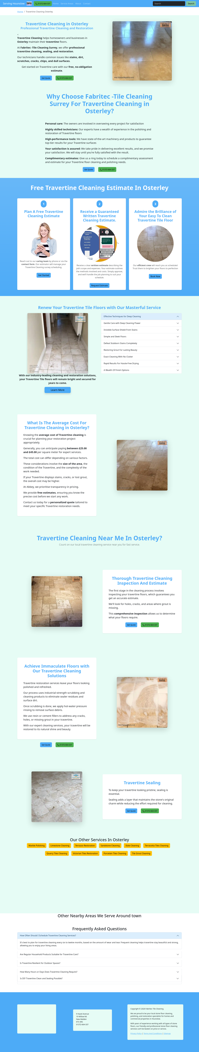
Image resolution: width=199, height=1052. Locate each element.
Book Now (155, 276)
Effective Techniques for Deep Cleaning (122, 316)
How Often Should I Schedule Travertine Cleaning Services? (48, 935)
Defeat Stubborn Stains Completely (120, 343)
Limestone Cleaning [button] (60, 845)
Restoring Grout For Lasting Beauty (120, 350)
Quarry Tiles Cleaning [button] (57, 853)
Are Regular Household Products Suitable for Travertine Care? (49, 954)
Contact (86, 3)
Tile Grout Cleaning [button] (141, 853)
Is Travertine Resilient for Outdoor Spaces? (40, 963)
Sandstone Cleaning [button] (110, 845)
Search (191, 3)
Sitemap (167, 1033)
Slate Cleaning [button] (132, 845)
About (78, 3)
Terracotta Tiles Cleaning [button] (156, 845)
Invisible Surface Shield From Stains (120, 329)
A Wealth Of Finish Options (116, 370)
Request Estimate (99, 285)
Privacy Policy (136, 1033)
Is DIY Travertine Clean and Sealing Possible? (41, 978)
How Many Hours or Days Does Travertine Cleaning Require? (48, 971)
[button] (43, 3)
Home (56, 3)
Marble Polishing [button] (37, 845)
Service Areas (67, 3)
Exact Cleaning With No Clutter (118, 356)
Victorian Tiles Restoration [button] (85, 853)
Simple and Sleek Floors (115, 336)
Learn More (57, 390)
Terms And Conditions (153, 1033)
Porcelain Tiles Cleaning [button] (115, 853)
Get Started (43, 275)
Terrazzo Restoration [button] (85, 845)
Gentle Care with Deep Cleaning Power (122, 323)
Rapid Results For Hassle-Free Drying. (121, 363)
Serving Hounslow (14, 3)
